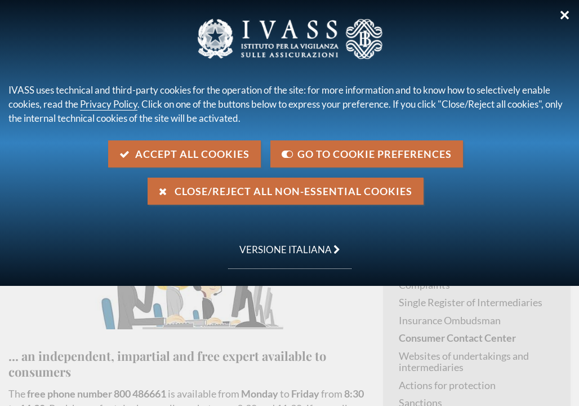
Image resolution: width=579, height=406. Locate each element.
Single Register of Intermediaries (470, 302)
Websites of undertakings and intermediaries (464, 362)
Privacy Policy (108, 104)
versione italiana (284, 243)
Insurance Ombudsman (450, 320)
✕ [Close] (565, 15)
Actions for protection (447, 385)
